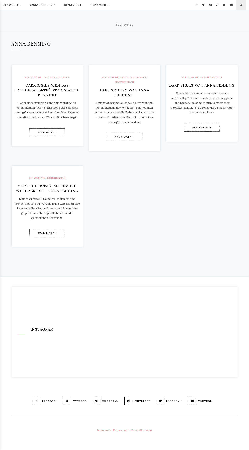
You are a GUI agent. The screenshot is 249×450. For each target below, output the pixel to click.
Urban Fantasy (211, 77)
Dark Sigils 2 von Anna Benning (124, 92)
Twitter (75, 401)
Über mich (99, 5)
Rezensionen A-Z (42, 4)
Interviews (73, 4)
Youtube (200, 401)
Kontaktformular (141, 430)
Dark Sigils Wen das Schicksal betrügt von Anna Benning (47, 90)
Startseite (12, 4)
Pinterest (137, 401)
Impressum (104, 430)
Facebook (45, 401)
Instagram (105, 401)
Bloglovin (169, 401)
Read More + (47, 132)
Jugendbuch (124, 82)
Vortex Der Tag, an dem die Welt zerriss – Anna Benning (47, 188)
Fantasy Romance (56, 77)
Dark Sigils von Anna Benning (202, 85)
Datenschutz (121, 430)
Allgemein (32, 77)
